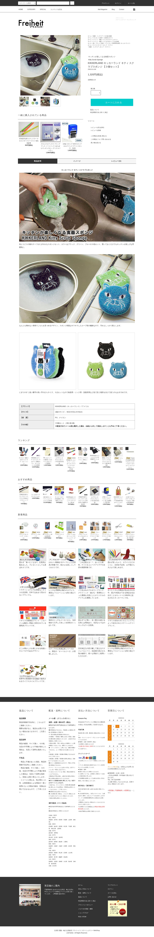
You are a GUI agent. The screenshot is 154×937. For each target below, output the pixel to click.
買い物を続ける (94, 143)
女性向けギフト (108, 38)
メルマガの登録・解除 (85, 909)
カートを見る (112, 893)
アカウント (104, 3)
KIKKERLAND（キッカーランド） (121, 43)
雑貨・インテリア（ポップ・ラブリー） (100, 47)
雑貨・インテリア (98, 36)
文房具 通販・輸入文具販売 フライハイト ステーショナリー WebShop (77, 930)
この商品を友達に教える (97, 136)
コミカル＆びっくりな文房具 (111, 41)
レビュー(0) (116, 161)
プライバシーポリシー (85, 905)
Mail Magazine (101, 9)
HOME (21, 9)
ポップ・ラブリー (108, 45)
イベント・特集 (97, 39)
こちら (39, 722)
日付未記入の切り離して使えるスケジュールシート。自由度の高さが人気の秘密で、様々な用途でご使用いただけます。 (91, 648)
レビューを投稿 (94, 130)
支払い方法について (84, 889)
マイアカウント (113, 885)
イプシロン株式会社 (83, 765)
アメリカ (108, 43)
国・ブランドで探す (98, 43)
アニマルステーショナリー (110, 39)
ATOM (84, 917)
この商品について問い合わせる (99, 139)
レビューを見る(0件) (96, 127)
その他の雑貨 (108, 36)
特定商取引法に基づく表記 (99, 112)
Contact (120, 9)
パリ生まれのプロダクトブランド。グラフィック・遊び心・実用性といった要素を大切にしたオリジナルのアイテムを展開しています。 (91, 590)
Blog (112, 9)
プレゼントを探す (98, 38)
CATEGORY (29, 9)
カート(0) (130, 3)
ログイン (116, 3)
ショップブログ (83, 913)
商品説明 (37, 161)
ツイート (91, 121)
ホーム (89, 36)
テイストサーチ (97, 45)
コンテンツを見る (55, 9)
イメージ (77, 161)
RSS (79, 917)
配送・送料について (84, 893)
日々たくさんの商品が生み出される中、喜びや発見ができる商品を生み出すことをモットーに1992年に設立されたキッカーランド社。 (121, 590)
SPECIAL (41, 9)
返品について (94, 110)
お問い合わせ (112, 897)
